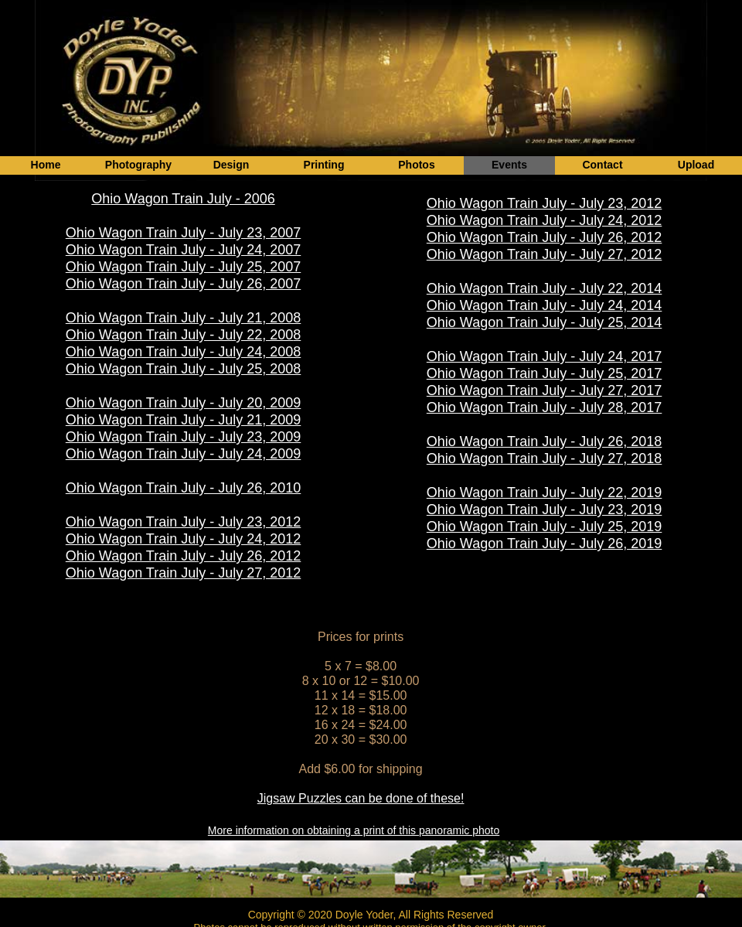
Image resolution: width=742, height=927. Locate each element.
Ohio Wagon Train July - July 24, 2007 (183, 249)
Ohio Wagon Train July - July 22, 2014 (544, 288)
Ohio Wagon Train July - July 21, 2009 (183, 420)
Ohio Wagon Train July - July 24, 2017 (544, 356)
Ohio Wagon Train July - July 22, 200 (179, 335)
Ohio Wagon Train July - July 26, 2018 (544, 441)
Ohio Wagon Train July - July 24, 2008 (183, 352)
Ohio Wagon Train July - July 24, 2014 (544, 305)
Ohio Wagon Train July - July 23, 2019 (544, 509)
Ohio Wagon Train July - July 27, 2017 (544, 390)
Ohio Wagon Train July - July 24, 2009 (183, 454)
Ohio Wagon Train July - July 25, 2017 (544, 373)
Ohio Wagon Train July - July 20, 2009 (183, 403)
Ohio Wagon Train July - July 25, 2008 (183, 369)
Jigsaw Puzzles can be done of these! (361, 798)
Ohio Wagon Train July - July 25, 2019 (544, 526)
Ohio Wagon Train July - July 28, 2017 (544, 407)
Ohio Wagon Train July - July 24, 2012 (183, 539)
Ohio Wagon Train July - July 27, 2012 (183, 573)
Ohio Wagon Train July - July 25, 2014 (544, 322)
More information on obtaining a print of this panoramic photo (353, 830)
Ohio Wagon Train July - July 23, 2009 (183, 437)
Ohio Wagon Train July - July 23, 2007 (183, 232)
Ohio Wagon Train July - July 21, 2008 (183, 317)
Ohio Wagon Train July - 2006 (182, 198)
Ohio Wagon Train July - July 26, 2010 (183, 488)
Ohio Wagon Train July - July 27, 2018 (544, 458)
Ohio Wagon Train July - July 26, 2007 (183, 283)
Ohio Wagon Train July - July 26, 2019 (544, 543)
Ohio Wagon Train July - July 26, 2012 (183, 556)
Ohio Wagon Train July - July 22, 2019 (544, 492)
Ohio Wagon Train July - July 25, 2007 (183, 266)
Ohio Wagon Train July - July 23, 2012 (183, 522)
